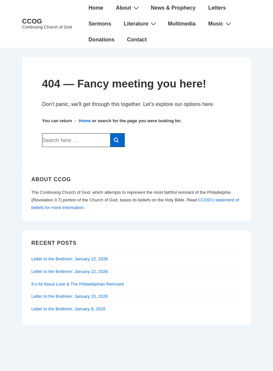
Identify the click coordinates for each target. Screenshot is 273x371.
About (128, 7)
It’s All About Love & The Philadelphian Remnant (78, 284)
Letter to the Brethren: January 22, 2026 (70, 258)
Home (96, 8)
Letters (217, 8)
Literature (141, 23)
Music (220, 23)
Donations (101, 39)
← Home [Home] (82, 120)
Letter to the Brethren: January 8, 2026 (68, 308)
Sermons (100, 23)
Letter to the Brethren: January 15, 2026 (70, 296)
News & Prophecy (173, 8)
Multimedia (182, 23)
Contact (137, 39)
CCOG (32, 21)
